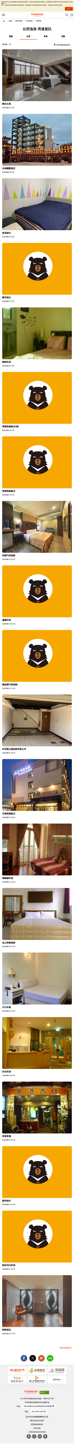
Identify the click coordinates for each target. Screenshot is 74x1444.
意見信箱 (37, 1428)
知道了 (69, 8)
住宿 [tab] (28, 36)
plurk (45, 1436)
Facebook (29, 1436)
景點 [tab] (11, 36)
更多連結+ (57, 1379)
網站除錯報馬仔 (66, 1348)
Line (40, 1436)
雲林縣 (38, 21)
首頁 (3, 21)
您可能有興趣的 (72, 15)
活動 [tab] (63, 36)
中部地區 (29, 21)
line (50, 1358)
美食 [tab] (46, 36)
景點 (10, 21)
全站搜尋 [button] (67, 15)
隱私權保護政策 (37, 1424)
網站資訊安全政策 (37, 1420)
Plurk (41, 1358)
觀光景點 (18, 21)
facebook (24, 1358)
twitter (32, 1358)
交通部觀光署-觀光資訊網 (37, 15)
